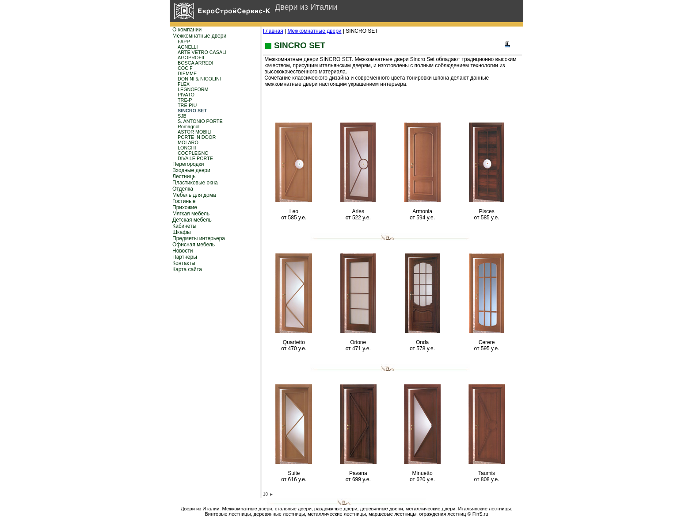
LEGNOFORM (193, 89)
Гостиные (184, 201)
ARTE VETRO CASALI (202, 52)
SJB (182, 116)
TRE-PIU (187, 105)
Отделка (182, 189)
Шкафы (181, 232)
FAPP (184, 41)
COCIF (185, 68)
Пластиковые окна (195, 183)
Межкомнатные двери (199, 36)
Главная (273, 31)
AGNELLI (188, 47)
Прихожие (184, 207)
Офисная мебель (193, 244)
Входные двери (191, 170)
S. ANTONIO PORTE (200, 121)
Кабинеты (184, 226)
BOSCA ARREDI (195, 62)
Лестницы (184, 176)
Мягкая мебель (190, 214)
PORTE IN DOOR (197, 137)
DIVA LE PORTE (195, 158)
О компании (187, 30)
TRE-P (185, 100)
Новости (182, 251)
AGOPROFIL (192, 57)
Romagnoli (189, 126)
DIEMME (187, 73)
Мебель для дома (194, 195)
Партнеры (184, 257)
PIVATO (186, 94)
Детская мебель (192, 220)
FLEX (184, 84)
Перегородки (188, 164)
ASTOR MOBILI (195, 131)
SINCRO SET (192, 110)
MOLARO (188, 142)
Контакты (183, 263)
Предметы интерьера (198, 238)
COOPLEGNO (193, 153)
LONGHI (187, 147)
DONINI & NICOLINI (199, 78)
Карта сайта (187, 269)
